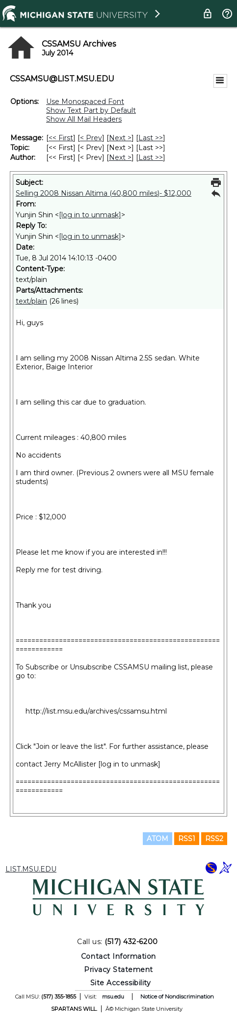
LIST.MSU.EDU (30, 869)
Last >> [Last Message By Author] (150, 157)
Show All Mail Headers (84, 119)
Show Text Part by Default (91, 110)
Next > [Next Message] (120, 137)
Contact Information (118, 956)
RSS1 (186, 838)
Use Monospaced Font (85, 101)
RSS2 (214, 838)
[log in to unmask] (90, 214)
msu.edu (113, 996)
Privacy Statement (118, 969)
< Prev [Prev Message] (91, 137)
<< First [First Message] (61, 137)
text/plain (31, 301)
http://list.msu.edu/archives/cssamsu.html (96, 711)
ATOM (157, 838)
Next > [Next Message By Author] (120, 157)
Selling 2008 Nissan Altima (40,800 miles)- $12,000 (103, 193)
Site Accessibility (120, 982)
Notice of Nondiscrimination (177, 996)
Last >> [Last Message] (150, 137)
